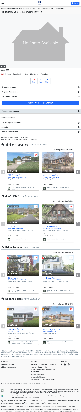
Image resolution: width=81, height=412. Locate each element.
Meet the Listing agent (10, 111)
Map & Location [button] (9, 87)
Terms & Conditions (37, 374)
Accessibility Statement (38, 377)
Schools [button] (5, 127)
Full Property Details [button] (9, 96)
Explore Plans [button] (35, 397)
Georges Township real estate (50, 354)
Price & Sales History (10, 132)
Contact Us (43, 364)
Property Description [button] (10, 92)
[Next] (78, 172)
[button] (75, 3)
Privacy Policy (43, 367)
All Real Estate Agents (8, 367)
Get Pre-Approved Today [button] (11, 123)
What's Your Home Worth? (40, 103)
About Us (53, 364)
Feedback (34, 364)
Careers (33, 367)
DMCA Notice (35, 380)
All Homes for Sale (7, 364)
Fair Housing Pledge (48, 380)
